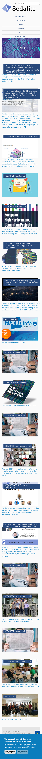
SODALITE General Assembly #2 (18, 596)
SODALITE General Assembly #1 (18, 661)
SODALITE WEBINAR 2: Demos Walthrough (17, 486)
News (20, 25)
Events (21, 28)
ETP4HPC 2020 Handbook (15, 383)
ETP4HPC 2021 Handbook (15, 206)
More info (31, 748)
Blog (21, 32)
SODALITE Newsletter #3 (15, 415)
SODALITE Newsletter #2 (15, 565)
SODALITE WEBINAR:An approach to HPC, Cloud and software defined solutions (22, 525)
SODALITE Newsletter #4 (15, 352)
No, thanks (22, 753)
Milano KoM (10, 696)
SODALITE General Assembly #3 (18, 446)
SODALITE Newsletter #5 (15, 176)
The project (21, 17)
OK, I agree (10, 753)
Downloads (21, 36)
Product (21, 21)
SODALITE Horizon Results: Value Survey (21, 136)
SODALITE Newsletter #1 (15, 631)
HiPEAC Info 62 (11, 319)
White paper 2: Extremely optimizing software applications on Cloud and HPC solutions (22, 282)
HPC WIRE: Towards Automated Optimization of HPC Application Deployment (18, 245)
